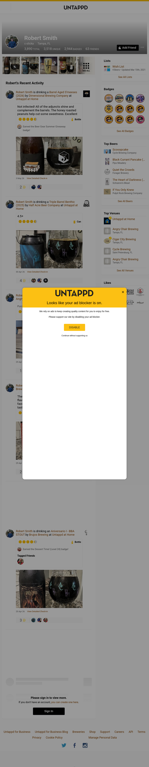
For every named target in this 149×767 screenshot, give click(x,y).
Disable (74, 327)
